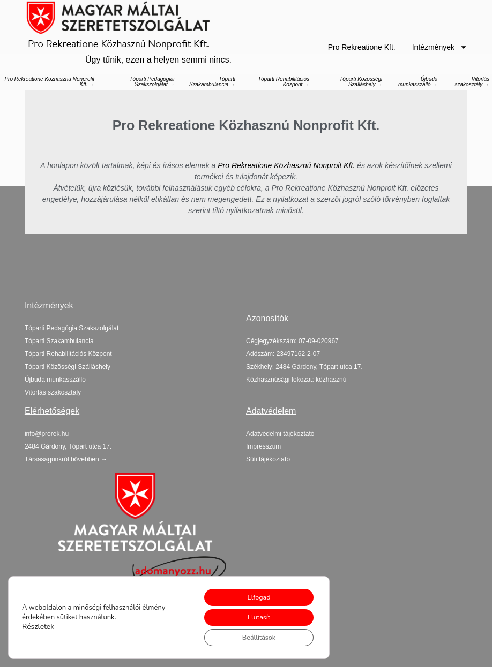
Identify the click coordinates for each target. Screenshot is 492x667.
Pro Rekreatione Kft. (362, 47)
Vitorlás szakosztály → (472, 81)
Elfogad (252, 591)
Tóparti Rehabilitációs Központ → (283, 81)
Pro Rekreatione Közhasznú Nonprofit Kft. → (49, 81)
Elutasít (252, 614)
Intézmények (439, 47)
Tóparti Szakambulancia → (212, 81)
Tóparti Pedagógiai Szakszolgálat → (151, 81)
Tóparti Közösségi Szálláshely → (360, 81)
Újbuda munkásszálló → (417, 81)
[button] (68, 446)
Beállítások (252, 636)
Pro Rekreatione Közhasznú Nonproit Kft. (286, 165)
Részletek (37, 623)
